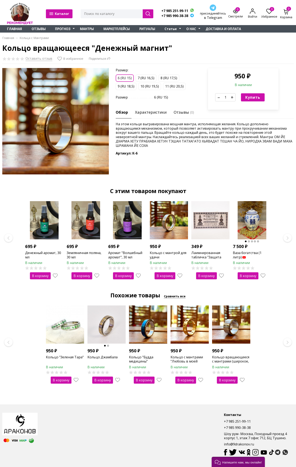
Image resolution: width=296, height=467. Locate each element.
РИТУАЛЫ (147, 29)
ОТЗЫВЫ (39, 29)
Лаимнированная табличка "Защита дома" (206, 257)
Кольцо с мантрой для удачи (168, 255)
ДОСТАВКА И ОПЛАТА (223, 29)
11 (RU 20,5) (174, 86)
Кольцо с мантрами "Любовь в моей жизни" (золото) (187, 361)
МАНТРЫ (87, 29)
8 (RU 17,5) (169, 78)
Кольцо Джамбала (102, 357)
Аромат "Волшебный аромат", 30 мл (125, 255)
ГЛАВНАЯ (14, 29)
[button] (238, 462)
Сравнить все (174, 296)
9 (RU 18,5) (126, 86)
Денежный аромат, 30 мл (43, 255)
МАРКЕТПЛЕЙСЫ (116, 29)
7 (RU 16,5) (146, 78)
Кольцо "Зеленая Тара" (65, 357)
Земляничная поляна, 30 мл (84, 255)
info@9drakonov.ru (239, 444)
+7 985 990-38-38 (174, 16)
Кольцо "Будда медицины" (141, 359)
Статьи (171, 29)
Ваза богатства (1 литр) (247, 255)
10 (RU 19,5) (149, 86)
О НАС (191, 29)
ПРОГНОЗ (62, 29)
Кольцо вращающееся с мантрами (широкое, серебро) (230, 361)
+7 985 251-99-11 (174, 11)
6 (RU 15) (125, 78)
